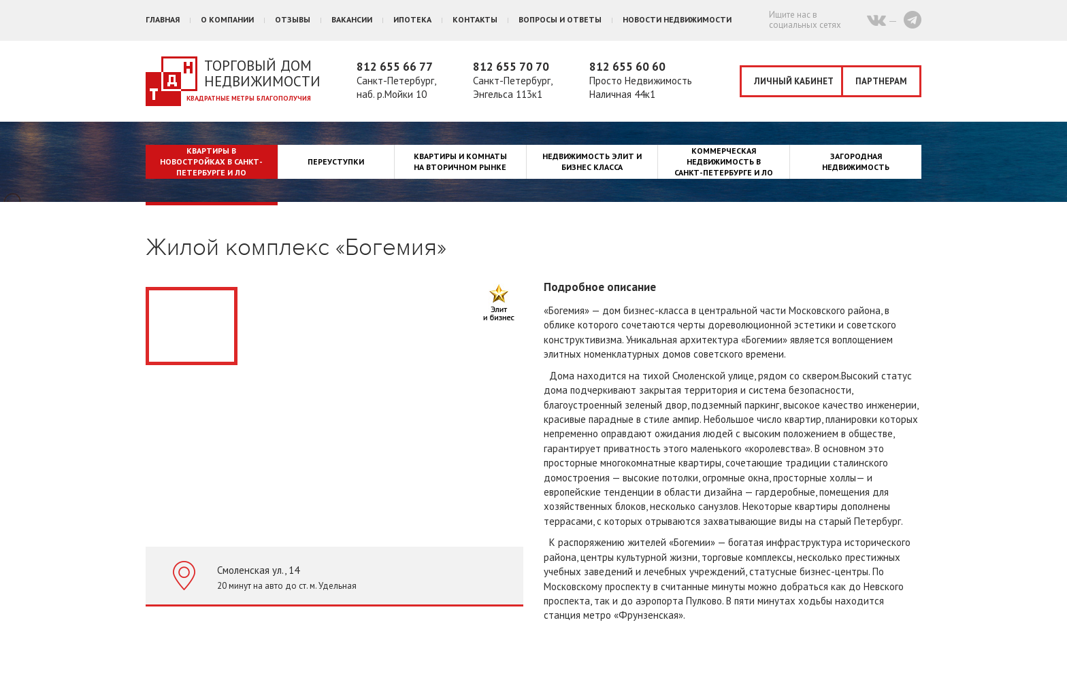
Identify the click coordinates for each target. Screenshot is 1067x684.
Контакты (475, 19)
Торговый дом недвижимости (262, 73)
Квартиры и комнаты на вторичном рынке (460, 161)
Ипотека (412, 19)
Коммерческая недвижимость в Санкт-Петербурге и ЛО (723, 161)
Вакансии (351, 19)
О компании (227, 19)
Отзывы (292, 19)
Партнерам (881, 81)
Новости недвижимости (677, 19)
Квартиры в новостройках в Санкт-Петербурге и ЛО (211, 161)
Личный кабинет (794, 81)
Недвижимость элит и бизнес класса (592, 161)
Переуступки (336, 161)
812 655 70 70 (511, 66)
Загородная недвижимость (855, 161)
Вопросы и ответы (560, 19)
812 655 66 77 (395, 66)
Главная (163, 19)
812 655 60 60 (627, 66)
